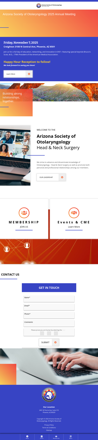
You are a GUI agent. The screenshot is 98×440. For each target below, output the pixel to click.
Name (27, 297)
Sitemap (49, 430)
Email (27, 305)
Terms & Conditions (49, 428)
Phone (27, 314)
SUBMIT (45, 342)
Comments (28, 322)
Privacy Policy (49, 425)
